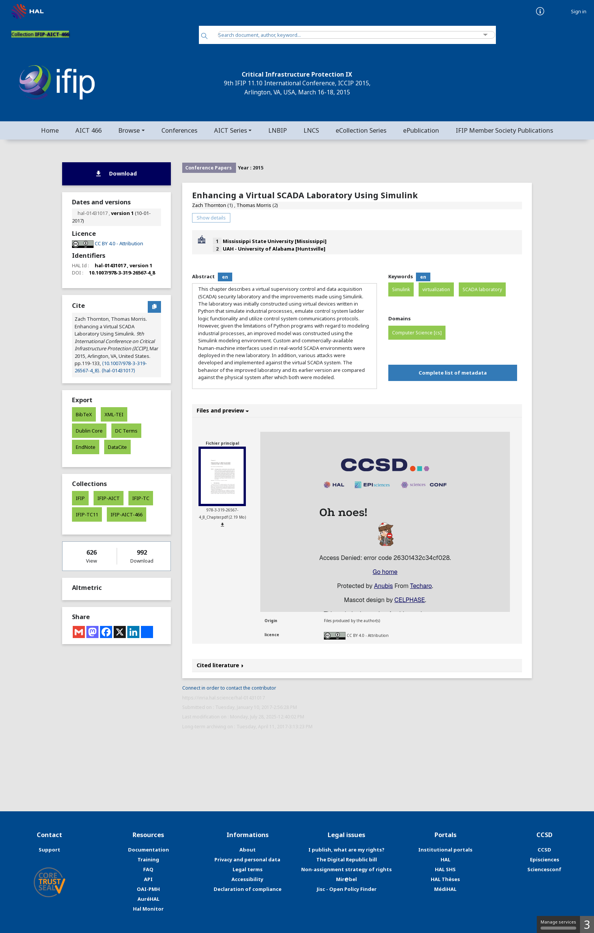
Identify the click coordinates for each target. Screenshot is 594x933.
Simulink (401, 289)
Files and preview (223, 410)
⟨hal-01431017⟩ (118, 370)
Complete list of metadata (453, 372)
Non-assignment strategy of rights (346, 869)
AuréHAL (148, 898)
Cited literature (220, 665)
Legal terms (248, 869)
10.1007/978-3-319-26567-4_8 (122, 272)
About (247, 849)
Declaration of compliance (247, 889)
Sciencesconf (544, 869)
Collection (40, 34)
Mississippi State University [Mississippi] (275, 241)
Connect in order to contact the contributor (229, 688)
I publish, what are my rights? (346, 849)
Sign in (578, 11)
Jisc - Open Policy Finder (347, 889)
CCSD (544, 849)
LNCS (311, 130)
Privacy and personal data (247, 859)
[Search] (204, 36)
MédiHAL (445, 889)
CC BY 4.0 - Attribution (368, 635)
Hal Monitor (148, 908)
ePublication (421, 130)
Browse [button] (129, 130)
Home (50, 130)
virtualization (436, 289)
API (148, 879)
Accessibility (247, 879)
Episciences (544, 859)
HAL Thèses (445, 879)
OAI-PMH (148, 889)
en (225, 277)
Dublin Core (89, 430)
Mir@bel (346, 879)
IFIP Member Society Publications (504, 130)
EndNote (85, 447)
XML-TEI (114, 414)
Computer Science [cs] (417, 332)
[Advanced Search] (485, 35)
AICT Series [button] (230, 130)
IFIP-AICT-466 (126, 514)
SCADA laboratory (482, 289)
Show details (211, 217)
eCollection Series (361, 130)
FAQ (148, 869)
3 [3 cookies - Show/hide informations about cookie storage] (587, 924)
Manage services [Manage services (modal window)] (558, 924)
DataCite (117, 447)
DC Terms (126, 430)
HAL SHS (445, 869)
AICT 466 (88, 130)
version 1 (122, 213)
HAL (445, 859)
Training (148, 859)
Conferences (179, 130)
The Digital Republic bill (346, 859)
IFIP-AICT (108, 498)
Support (49, 849)
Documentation (148, 849)
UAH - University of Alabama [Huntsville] (274, 248)
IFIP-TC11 (87, 514)
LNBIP (277, 130)
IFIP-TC (140, 498)
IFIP (80, 498)
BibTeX (84, 414)
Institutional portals (445, 849)
